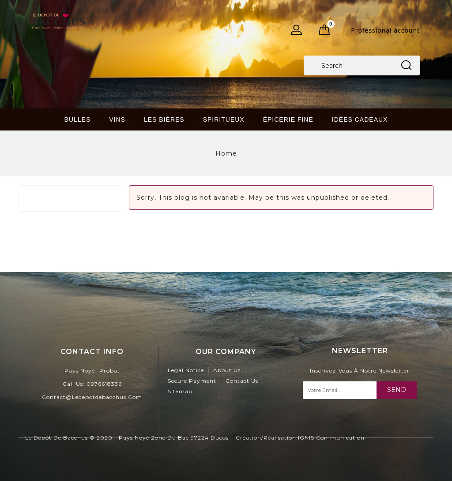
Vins (117, 119)
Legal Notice (186, 370)
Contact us (242, 380)
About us (227, 370)
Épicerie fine (288, 119)
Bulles (77, 119)
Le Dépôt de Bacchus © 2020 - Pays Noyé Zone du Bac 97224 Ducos (127, 437)
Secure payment (192, 380)
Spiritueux (224, 119)
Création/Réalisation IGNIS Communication (300, 437)
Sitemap (180, 391)
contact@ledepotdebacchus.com (92, 397)
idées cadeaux (360, 119)
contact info (92, 351)
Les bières (164, 119)
